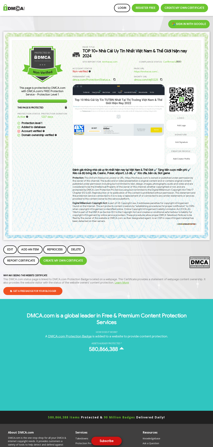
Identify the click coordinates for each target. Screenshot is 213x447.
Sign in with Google (189, 24)
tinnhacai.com (109, 61)
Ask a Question (151, 443)
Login (122, 8)
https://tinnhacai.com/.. (146, 71)
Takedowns (81, 438)
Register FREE (145, 8)
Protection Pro (83, 443)
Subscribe (106, 441)
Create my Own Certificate (184, 8)
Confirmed (172, 61)
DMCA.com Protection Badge (70, 336)
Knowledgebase (151, 438)
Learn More (122, 282)
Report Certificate (21, 260)
